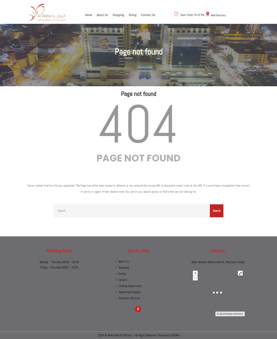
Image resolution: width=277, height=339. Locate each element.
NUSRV (175, 335)
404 (138, 124)
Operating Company (129, 292)
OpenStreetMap (225, 313)
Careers (122, 280)
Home (88, 15)
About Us (102, 15)
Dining (133, 15)
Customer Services (129, 298)
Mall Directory (218, 15)
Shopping (118, 15)
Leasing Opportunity (130, 286)
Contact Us (148, 15)
